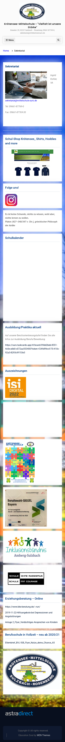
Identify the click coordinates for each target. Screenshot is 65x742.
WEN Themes (43, 735)
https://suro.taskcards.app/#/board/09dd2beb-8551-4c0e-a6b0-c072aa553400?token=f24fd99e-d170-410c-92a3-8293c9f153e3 (32, 349)
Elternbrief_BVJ (12, 642)
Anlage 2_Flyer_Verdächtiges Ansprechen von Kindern (31, 622)
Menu (10, 40)
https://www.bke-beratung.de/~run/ (22, 606)
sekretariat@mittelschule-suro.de (21, 100)
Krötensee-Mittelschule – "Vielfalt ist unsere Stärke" (32, 25)
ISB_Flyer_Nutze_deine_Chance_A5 (38, 642)
